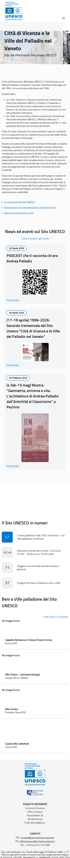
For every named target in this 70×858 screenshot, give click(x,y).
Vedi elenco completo (55, 616)
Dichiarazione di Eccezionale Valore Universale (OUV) (30, 207)
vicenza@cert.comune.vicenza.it (37, 837)
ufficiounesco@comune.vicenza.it (37, 841)
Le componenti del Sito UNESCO (19, 202)
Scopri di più (13, 299)
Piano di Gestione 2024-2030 (19, 213)
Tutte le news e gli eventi (35, 238)
